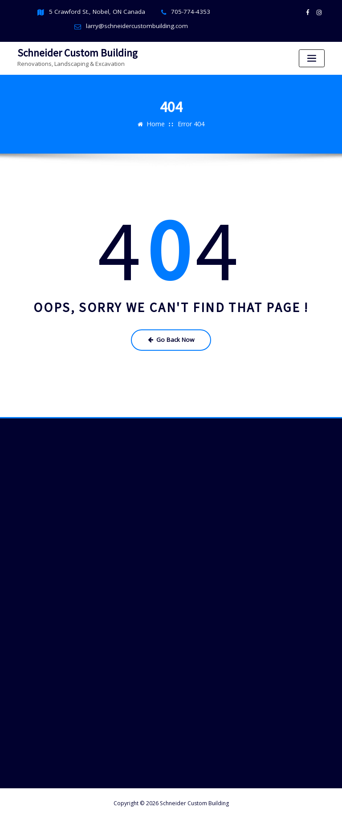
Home (157, 119)
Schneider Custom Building (71, 51)
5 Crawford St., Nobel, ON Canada (99, 12)
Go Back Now (171, 336)
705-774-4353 (186, 12)
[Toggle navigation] (312, 57)
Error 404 (190, 119)
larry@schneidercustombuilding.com (137, 25)
